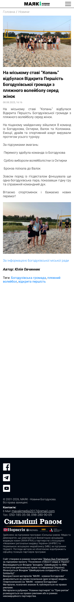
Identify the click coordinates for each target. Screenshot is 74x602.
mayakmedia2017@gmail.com (33, 511)
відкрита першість (32, 281)
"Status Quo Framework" (56, 559)
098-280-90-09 (41, 515)
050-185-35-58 (19, 515)
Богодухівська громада (28, 278)
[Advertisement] (37, 327)
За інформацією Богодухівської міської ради (36, 260)
